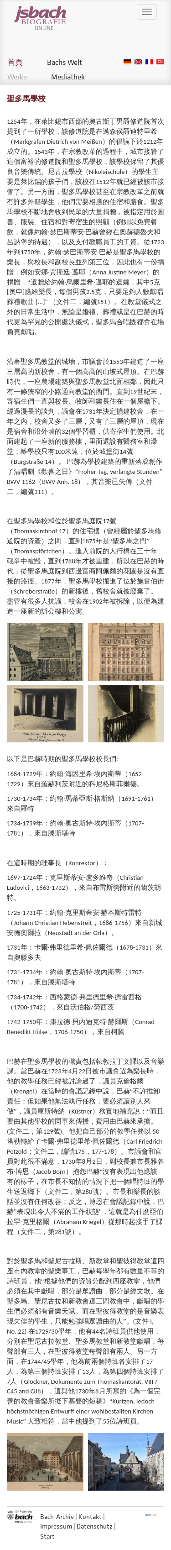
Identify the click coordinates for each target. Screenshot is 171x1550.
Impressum (56, 1526)
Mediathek (68, 77)
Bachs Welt (64, 62)
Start (47, 1536)
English (138, 61)
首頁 (15, 62)
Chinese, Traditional (160, 61)
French (149, 61)
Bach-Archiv (57, 1516)
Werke (17, 77)
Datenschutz (95, 1526)
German (127, 61)
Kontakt (90, 1516)
